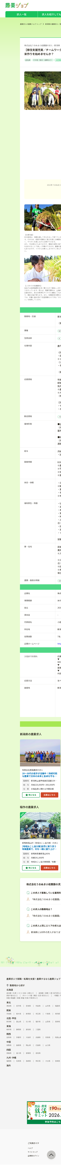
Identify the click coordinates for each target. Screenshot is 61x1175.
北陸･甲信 (11, 1018)
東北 (8, 1002)
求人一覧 (21, 14)
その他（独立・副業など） (43, 60)
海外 (8, 1065)
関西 (8, 1034)
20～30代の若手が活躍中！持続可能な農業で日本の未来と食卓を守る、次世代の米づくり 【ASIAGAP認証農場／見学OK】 (39, 774)
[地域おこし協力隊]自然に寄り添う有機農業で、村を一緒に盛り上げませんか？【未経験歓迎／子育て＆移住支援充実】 (39, 847)
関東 (8, 1010)
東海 (8, 1026)
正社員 (27, 60)
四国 (8, 1049)
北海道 (9, 989)
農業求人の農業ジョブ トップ (30, 24)
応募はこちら (49, 794)
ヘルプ (30, 1148)
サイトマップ (33, 1152)
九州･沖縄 (11, 1057)
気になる (32, 794)
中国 (8, 1041)
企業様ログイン (33, 1156)
